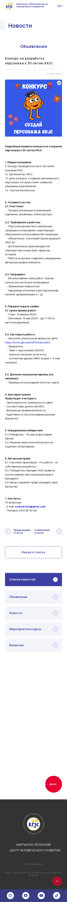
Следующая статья (48, 531)
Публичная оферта (33, 864)
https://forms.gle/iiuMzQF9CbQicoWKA (27, 342)
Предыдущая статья (18, 531)
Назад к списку (33, 552)
